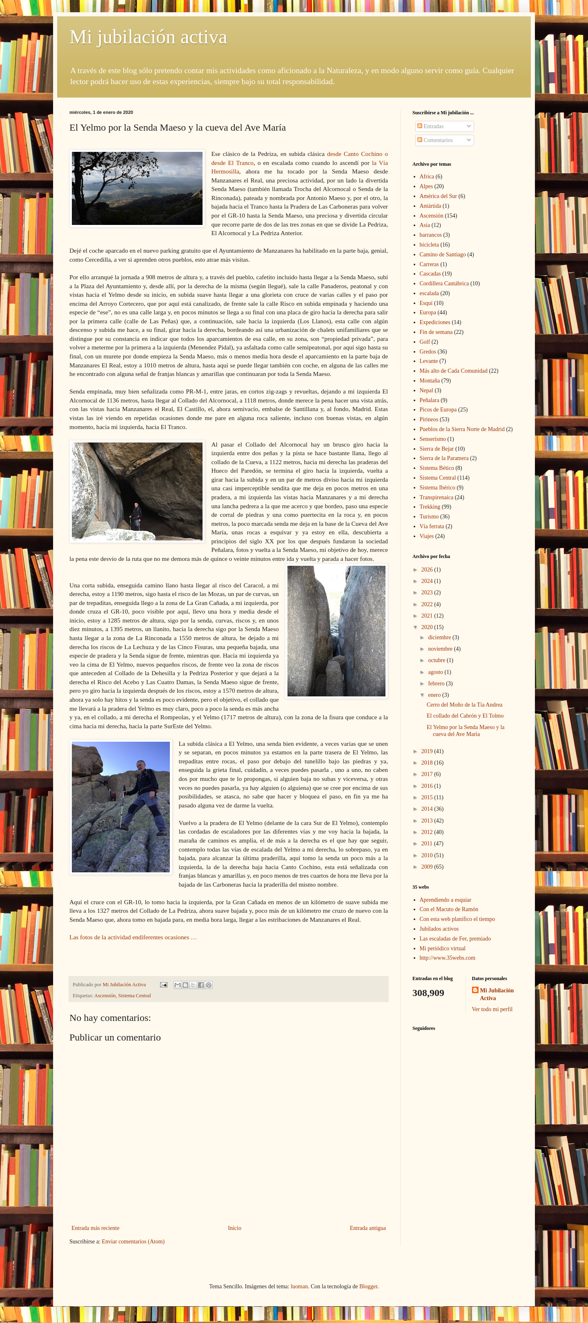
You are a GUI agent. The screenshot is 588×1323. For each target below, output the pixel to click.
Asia (425, 225)
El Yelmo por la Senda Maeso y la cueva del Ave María (466, 730)
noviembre (441, 649)
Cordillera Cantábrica (444, 283)
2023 (427, 592)
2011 (427, 843)
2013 (427, 821)
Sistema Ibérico (437, 488)
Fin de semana (436, 332)
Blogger (368, 1286)
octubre (437, 660)
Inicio (234, 1228)
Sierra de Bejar (437, 449)
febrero (437, 683)
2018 (427, 763)
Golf (425, 342)
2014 (427, 809)
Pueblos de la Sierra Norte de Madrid (462, 429)
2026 (427, 570)
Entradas (430, 126)
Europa (428, 312)
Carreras (429, 264)
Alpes (426, 186)
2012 (427, 832)
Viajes (427, 536)
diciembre (440, 637)
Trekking (430, 507)
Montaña (430, 381)
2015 (427, 797)
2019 (427, 751)
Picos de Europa (438, 410)
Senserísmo (433, 439)
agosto (436, 672)
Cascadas (430, 274)
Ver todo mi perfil (492, 1009)
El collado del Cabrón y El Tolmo (465, 716)
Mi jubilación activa (148, 36)
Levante (429, 361)
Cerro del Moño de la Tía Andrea (465, 705)
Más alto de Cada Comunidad (454, 371)
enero (435, 695)
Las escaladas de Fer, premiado (455, 939)
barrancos (431, 235)
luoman (299, 1286)
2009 (427, 867)
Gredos (428, 352)
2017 (427, 774)
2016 (427, 786)
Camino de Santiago (443, 254)
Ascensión (105, 995)
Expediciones (435, 322)
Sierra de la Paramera (444, 458)
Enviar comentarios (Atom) (133, 1242)
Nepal (426, 390)
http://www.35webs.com (448, 958)
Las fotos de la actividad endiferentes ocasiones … (135, 937)
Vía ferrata (432, 526)
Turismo (429, 517)
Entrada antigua (368, 1228)
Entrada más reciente (95, 1228)
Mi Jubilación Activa (497, 994)
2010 (427, 855)
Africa (427, 176)
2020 (427, 627)
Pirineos (429, 419)
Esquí (426, 303)
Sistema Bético (437, 468)
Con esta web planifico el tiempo (457, 919)
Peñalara (429, 400)
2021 (427, 616)
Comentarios (435, 140)
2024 (427, 581)
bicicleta (429, 245)
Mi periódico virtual (443, 948)
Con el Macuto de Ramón (449, 909)
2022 (427, 604)
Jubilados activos (439, 929)
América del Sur (438, 196)
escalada (429, 293)
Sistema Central (134, 995)
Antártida (430, 206)
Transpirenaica (437, 497)
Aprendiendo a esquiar (446, 900)
